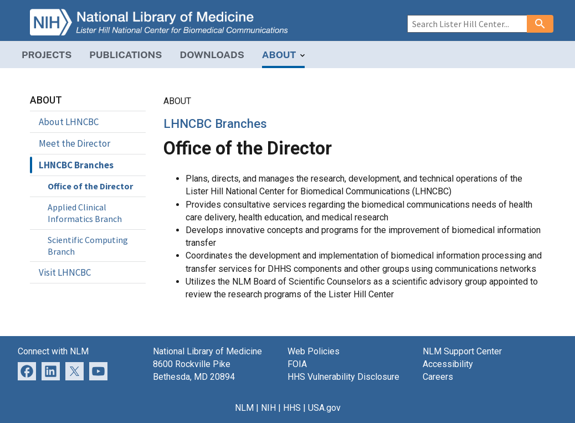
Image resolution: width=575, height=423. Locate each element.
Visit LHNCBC (65, 272)
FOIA (297, 364)
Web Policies (314, 351)
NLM (244, 408)
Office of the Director (90, 186)
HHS (292, 408)
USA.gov (324, 408)
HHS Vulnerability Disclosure (343, 377)
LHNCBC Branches (76, 165)
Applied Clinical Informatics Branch (85, 213)
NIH (268, 408)
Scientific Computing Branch (88, 245)
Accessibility (448, 364)
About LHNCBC (69, 122)
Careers (438, 377)
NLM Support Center (462, 351)
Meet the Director (74, 143)
